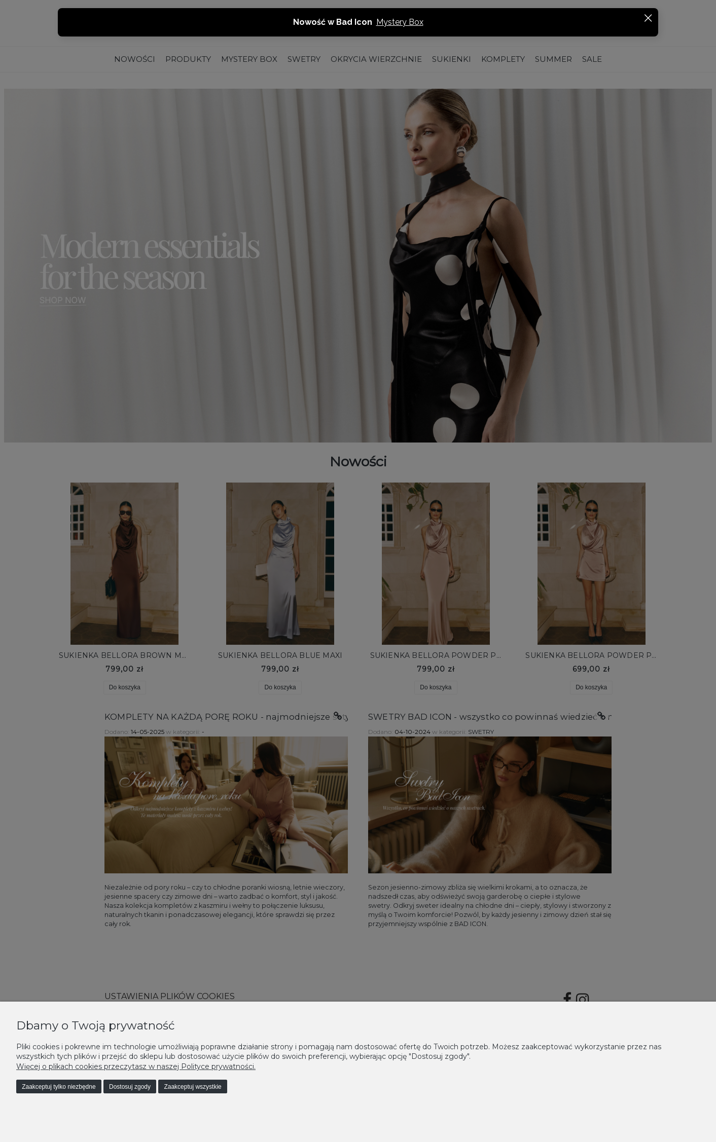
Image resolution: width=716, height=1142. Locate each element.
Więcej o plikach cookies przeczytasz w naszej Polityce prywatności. (136, 1066)
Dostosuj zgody (130, 1086)
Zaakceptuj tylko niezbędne (58, 1086)
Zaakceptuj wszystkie (192, 1086)
